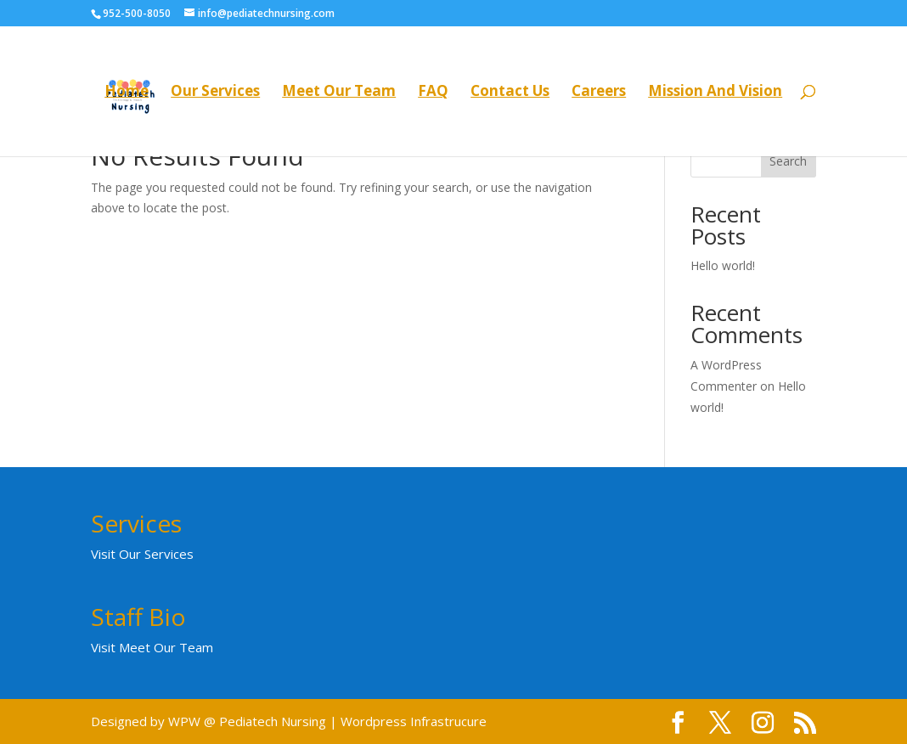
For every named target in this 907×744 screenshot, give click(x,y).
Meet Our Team (339, 92)
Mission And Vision (715, 92)
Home (126, 92)
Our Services (215, 92)
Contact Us (509, 92)
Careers (599, 92)
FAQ (433, 92)
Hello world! (722, 265)
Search (788, 161)
